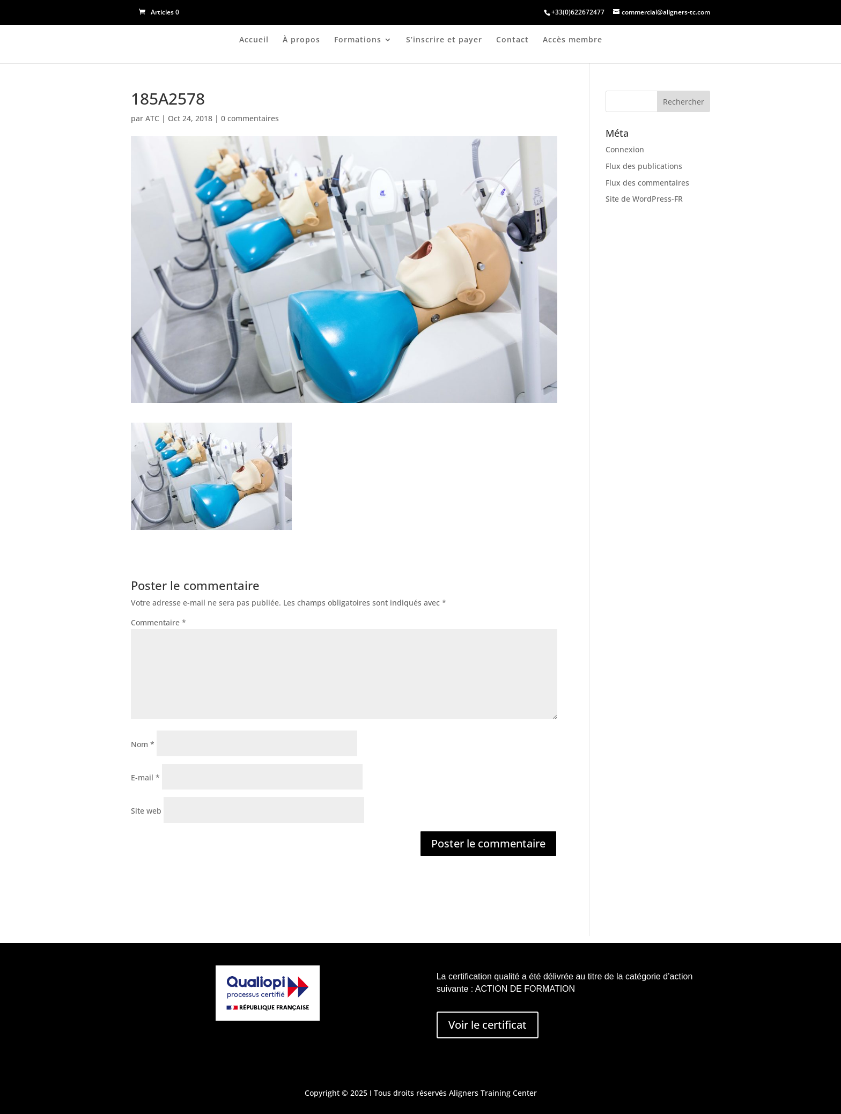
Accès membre (572, 40)
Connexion (625, 149)
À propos (301, 40)
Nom (142, 744)
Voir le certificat (487, 1024)
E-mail (145, 777)
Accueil (254, 40)
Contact (512, 40)
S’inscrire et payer (444, 40)
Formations (357, 40)
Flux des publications (644, 166)
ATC (152, 118)
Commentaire (158, 622)
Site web (146, 811)
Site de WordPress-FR (644, 199)
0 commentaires (250, 118)
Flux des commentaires (647, 183)
